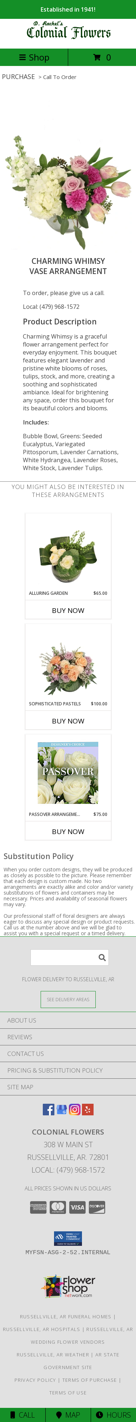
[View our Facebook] (48, 1113)
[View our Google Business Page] (61, 1113)
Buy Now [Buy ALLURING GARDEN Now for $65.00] (68, 610)
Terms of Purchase (89, 1380)
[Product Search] (69, 957)
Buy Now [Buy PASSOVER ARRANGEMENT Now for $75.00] (68, 831)
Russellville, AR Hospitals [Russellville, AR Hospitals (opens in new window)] (42, 1329)
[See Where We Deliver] (68, 999)
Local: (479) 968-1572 (51, 307)
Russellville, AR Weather (53, 1354)
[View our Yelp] (88, 1113)
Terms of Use (68, 1392)
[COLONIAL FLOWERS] (68, 37)
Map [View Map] (68, 1415)
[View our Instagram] (75, 1113)
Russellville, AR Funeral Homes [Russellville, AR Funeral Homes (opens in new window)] (66, 1316)
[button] (68, 1238)
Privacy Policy (35, 1380)
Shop (34, 57)
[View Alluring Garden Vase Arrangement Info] (68, 551)
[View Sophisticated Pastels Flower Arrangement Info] (68, 662)
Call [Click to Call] (23, 1415)
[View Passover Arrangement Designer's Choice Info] (68, 773)
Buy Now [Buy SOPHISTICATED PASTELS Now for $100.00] (68, 721)
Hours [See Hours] (113, 1415)
